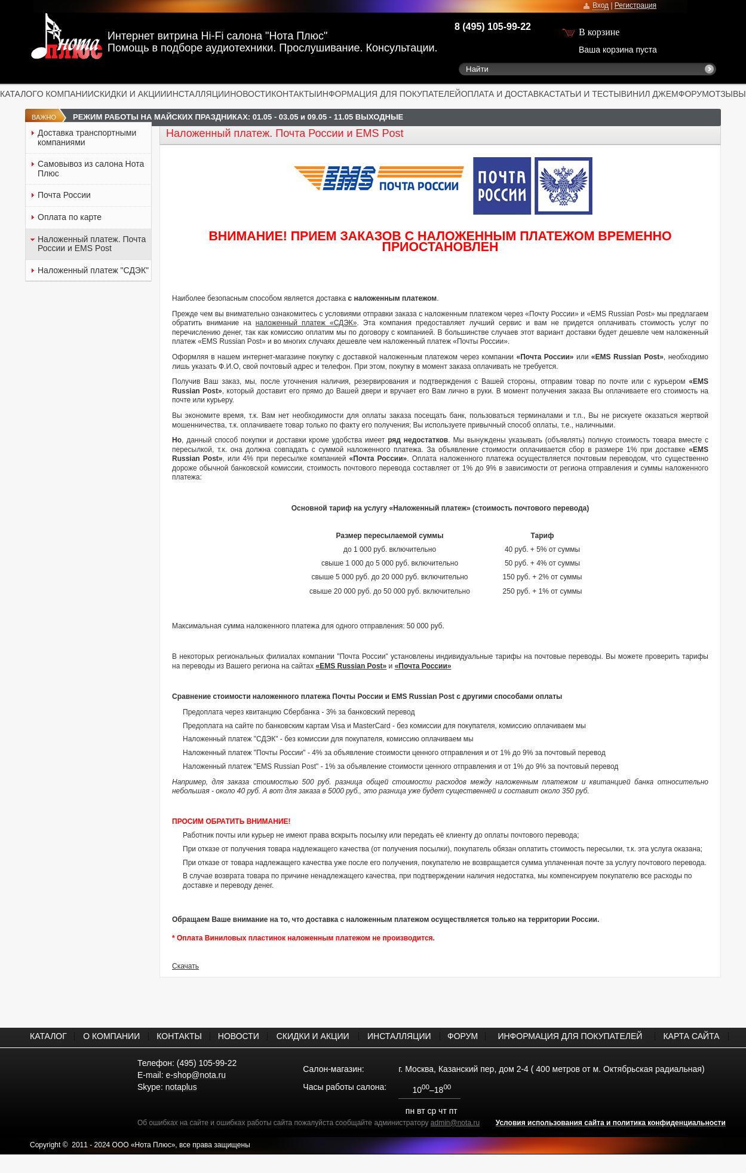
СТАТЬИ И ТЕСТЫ (585, 94)
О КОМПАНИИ (65, 94)
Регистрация (635, 5)
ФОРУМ (694, 94)
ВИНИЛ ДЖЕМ (650, 94)
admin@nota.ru (455, 1123)
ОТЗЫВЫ (727, 94)
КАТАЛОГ (18, 94)
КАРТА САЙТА (691, 1036)
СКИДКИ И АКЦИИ (130, 94)
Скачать (185, 966)
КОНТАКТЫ (294, 94)
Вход (600, 5)
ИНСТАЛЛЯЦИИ (199, 94)
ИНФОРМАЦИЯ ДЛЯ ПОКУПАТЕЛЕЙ (389, 94)
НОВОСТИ (250, 94)
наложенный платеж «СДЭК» (306, 323)
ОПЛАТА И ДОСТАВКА (505, 94)
